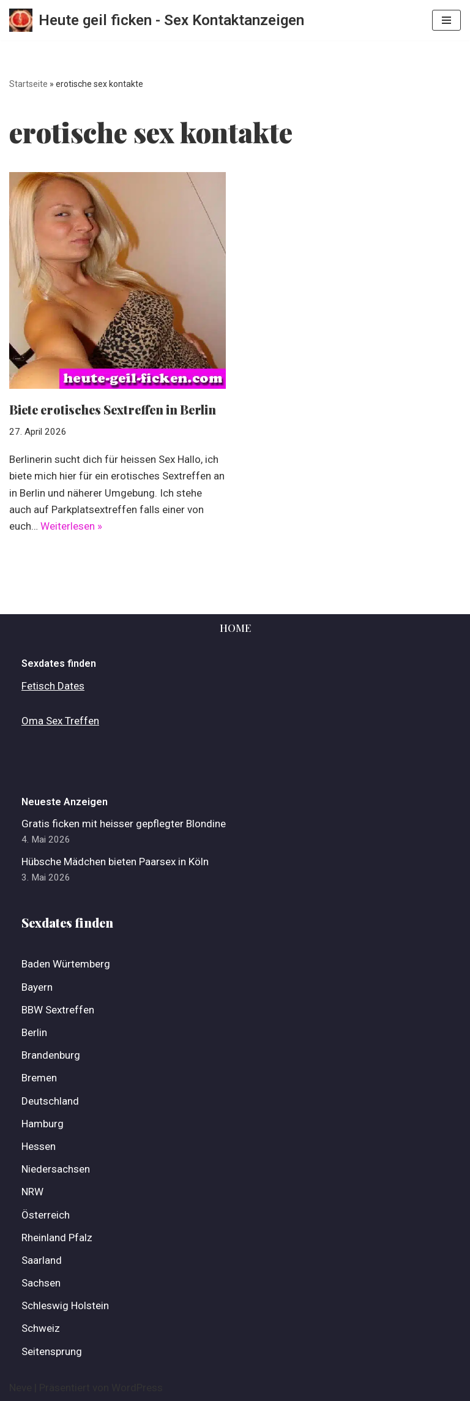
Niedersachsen (55, 1169)
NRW (32, 1191)
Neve (20, 1387)
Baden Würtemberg (65, 964)
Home (235, 627)
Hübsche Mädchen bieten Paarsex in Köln (115, 861)
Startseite (28, 84)
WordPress (137, 1387)
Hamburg (42, 1123)
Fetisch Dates (52, 686)
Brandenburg (50, 1055)
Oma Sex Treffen (60, 721)
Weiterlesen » (71, 526)
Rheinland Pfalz (56, 1237)
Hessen (38, 1146)
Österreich (45, 1215)
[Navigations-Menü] (446, 20)
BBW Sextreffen (57, 1010)
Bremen (39, 1078)
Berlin (34, 1032)
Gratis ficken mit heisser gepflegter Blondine (123, 823)
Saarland (41, 1260)
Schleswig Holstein (65, 1305)
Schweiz (40, 1328)
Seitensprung (51, 1351)
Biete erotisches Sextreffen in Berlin (112, 409)
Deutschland (50, 1101)
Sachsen (41, 1283)
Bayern (37, 987)
